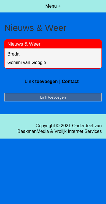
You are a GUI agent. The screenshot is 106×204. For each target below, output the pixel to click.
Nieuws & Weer (23, 44)
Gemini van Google (26, 62)
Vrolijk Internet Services (78, 131)
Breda (13, 54)
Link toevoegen (41, 81)
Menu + (53, 6)
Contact (70, 81)
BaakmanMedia (33, 131)
